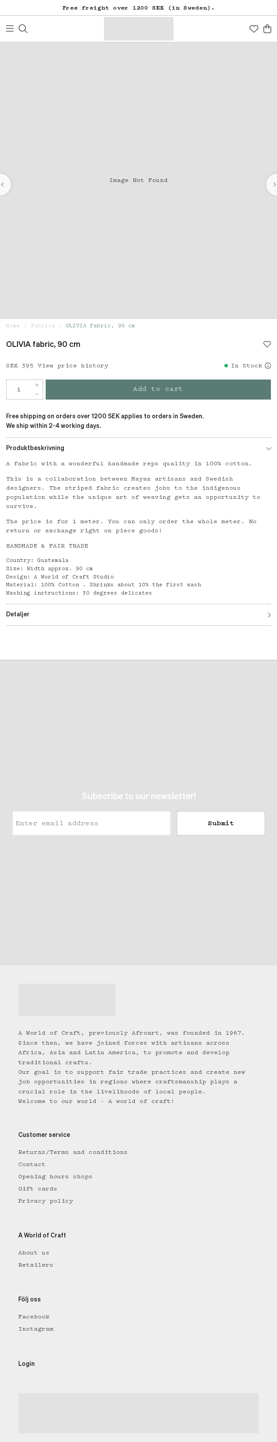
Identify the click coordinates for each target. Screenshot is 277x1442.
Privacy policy (45, 1201)
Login (26, 1364)
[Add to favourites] (267, 345)
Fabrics (43, 326)
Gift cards (37, 1189)
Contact (32, 1164)
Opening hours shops (55, 1176)
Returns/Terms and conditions (73, 1152)
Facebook (34, 1317)
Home (13, 326)
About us (34, 1253)
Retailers (35, 1265)
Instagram (35, 1329)
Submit (221, 823)
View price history (73, 366)
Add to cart (158, 389)
